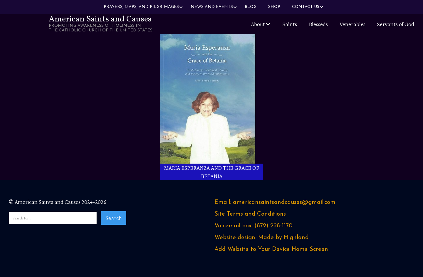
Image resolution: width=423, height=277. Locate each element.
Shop (274, 7)
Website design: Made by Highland (261, 238)
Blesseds (318, 24)
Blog (250, 7)
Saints (290, 24)
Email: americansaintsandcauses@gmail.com (274, 202)
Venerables (352, 24)
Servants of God (395, 24)
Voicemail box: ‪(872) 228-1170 (253, 226)
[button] (141, 7)
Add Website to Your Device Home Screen (271, 249)
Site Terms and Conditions (250, 214)
